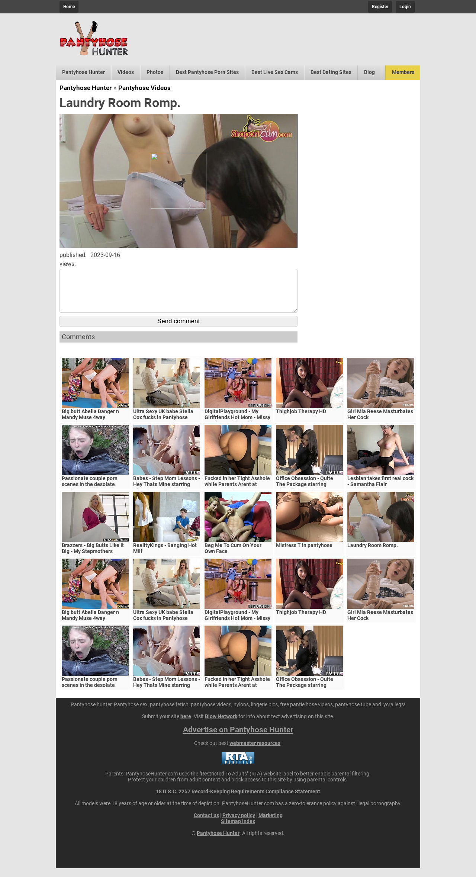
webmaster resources (254, 752)
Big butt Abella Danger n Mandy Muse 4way (90, 423)
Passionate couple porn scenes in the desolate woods (90, 493)
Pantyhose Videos (144, 87)
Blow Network (221, 725)
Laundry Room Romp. (372, 554)
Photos (155, 72)
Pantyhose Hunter (83, 72)
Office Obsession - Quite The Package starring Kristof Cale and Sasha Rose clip (309, 496)
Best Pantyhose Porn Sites (207, 72)
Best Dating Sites (331, 72)
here (185, 725)
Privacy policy (238, 824)
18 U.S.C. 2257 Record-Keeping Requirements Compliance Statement (238, 800)
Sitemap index (238, 830)
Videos (126, 72)
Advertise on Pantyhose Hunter (238, 738)
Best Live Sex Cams (274, 72)
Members (403, 72)
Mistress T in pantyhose (304, 554)
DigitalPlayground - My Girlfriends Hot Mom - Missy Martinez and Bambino (237, 426)
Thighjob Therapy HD (301, 420)
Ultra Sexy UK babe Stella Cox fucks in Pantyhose (163, 423)
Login (405, 6)
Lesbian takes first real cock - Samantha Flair (380, 490)
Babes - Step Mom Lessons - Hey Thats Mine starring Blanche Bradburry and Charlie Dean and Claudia (166, 496)
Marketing (270, 824)
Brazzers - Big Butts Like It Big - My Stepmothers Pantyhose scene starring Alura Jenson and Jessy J (93, 563)
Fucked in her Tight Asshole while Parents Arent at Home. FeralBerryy (237, 493)
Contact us (206, 824)
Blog (369, 72)
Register (380, 6)
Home (69, 6)
